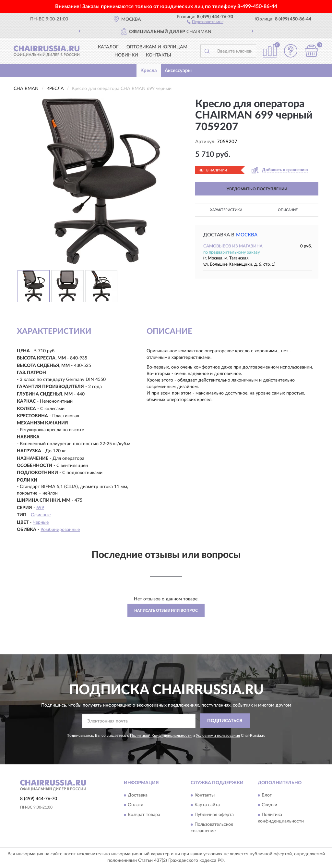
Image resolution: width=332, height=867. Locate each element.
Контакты (158, 55)
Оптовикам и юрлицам (156, 47)
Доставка (138, 795)
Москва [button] (246, 234)
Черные (41, 522)
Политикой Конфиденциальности (161, 735)
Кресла (148, 70)
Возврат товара (144, 815)
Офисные (41, 515)
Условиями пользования (218, 735)
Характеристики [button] (226, 210)
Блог (267, 795)
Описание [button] (288, 210)
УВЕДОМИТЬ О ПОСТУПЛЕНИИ (257, 189)
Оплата (135, 805)
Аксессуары (178, 70)
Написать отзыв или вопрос (166, 610)
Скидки (269, 805)
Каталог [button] (108, 47)
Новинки (126, 55)
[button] (205, 21)
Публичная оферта (214, 815)
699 (40, 508)
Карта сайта (207, 805)
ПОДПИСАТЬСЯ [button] (225, 721)
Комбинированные (60, 529)
